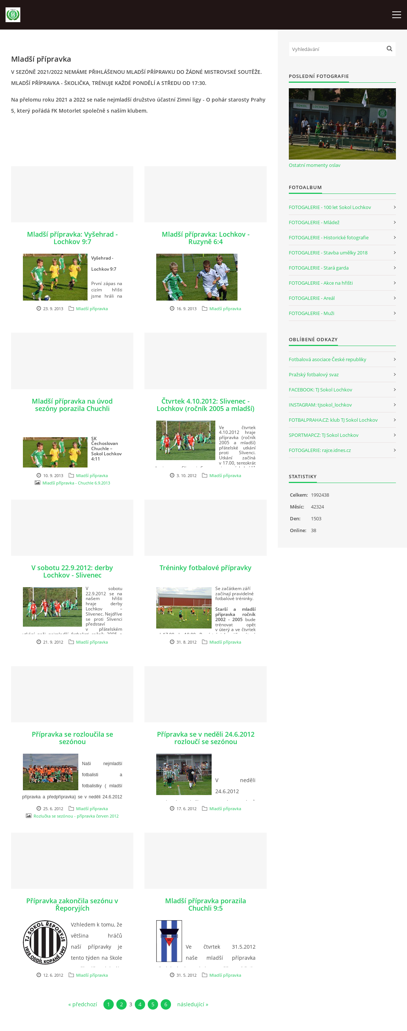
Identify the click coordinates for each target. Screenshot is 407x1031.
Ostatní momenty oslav (315, 165)
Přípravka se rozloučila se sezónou (72, 737)
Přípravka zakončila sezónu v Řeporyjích (72, 904)
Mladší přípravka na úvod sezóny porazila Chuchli (72, 404)
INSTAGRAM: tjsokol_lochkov (320, 404)
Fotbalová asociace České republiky (327, 359)
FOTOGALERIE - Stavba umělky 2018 (328, 252)
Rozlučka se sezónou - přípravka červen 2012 (76, 816)
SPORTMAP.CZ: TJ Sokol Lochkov (324, 435)
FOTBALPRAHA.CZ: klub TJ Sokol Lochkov (333, 420)
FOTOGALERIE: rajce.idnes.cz (320, 450)
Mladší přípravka (92, 308)
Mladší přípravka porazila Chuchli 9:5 (205, 904)
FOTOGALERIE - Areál (312, 298)
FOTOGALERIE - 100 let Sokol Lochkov (330, 207)
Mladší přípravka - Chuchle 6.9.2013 (76, 483)
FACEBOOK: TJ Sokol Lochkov (320, 389)
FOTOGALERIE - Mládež (314, 222)
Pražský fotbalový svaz (314, 374)
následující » (192, 1004)
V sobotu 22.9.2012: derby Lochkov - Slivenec (72, 571)
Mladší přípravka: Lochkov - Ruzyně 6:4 (206, 237)
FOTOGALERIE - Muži (311, 313)
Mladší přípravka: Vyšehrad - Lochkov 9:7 (72, 237)
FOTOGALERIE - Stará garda (319, 267)
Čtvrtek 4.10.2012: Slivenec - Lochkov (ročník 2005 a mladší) (205, 404)
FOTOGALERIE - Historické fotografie (329, 237)
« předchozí (82, 1004)
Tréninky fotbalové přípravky (206, 567)
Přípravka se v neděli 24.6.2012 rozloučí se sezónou (205, 737)
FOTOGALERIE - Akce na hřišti (321, 283)
